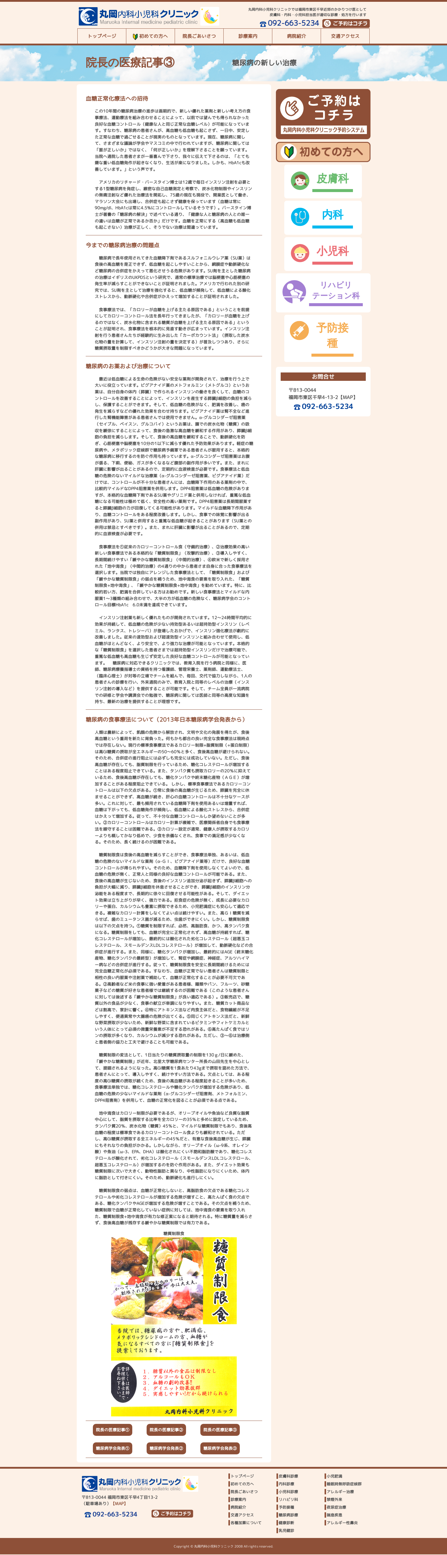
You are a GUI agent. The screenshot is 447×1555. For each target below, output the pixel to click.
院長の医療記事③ (220, 1430)
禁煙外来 (334, 1500)
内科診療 (286, 1484)
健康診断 (286, 1523)
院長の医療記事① (112, 1430)
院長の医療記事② (166, 1430)
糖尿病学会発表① (112, 1449)
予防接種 (286, 1508)
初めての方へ (150, 36)
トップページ (101, 36)
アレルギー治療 (340, 1492)
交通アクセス (345, 36)
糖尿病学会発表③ (220, 1449)
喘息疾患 (334, 1516)
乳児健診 (286, 1531)
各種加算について (246, 1523)
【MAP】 (348, 391)
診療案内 (247, 36)
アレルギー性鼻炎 (342, 1523)
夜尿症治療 (336, 1508)
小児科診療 (288, 1492)
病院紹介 (296, 36)
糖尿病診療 (288, 1516)
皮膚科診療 (288, 1477)
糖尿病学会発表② (166, 1449)
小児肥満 (334, 1477)
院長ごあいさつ (199, 36)
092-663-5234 (289, 23)
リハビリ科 (288, 1500)
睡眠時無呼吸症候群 (344, 1484)
